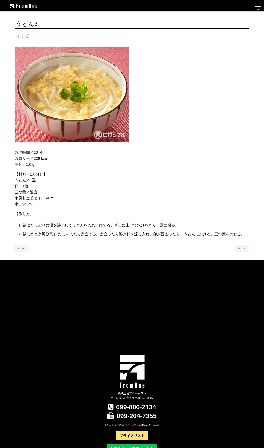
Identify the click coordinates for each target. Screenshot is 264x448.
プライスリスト (132, 436)
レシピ (23, 36)
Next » (242, 248)
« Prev (21, 248)
